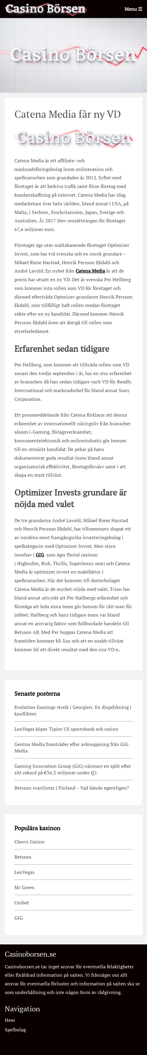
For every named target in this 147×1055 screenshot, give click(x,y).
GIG (40, 554)
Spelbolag (15, 1029)
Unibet (21, 902)
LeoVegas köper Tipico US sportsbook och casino (66, 729)
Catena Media (90, 270)
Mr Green (24, 887)
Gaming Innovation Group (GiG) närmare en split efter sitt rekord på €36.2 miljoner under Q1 (72, 769)
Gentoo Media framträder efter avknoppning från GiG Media (71, 747)
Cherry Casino (29, 841)
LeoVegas (24, 872)
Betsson (23, 857)
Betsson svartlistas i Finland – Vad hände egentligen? (72, 788)
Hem (10, 1020)
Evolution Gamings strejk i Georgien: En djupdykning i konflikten (72, 710)
